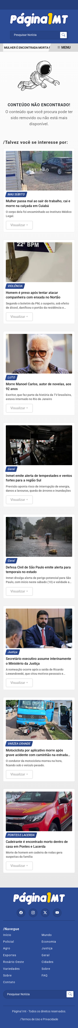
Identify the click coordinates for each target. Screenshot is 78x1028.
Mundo (47, 935)
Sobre (46, 968)
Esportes (9, 955)
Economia (49, 941)
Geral (46, 955)
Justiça (47, 948)
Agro (6, 948)
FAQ (45, 975)
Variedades (11, 968)
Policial (8, 941)
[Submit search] (63, 35)
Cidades (47, 962)
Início (7, 935)
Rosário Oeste (13, 962)
